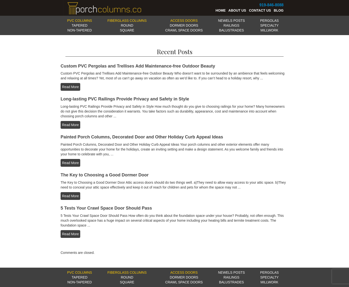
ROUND (127, 25)
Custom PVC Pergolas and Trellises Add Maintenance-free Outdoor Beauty (138, 66)
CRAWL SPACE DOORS (184, 30)
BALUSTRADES (231, 30)
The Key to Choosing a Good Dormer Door (105, 175)
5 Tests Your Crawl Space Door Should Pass (106, 208)
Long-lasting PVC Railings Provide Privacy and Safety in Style (125, 99)
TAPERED (79, 25)
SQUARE (127, 30)
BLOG (279, 10)
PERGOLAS (269, 21)
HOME (220, 10)
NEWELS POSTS (231, 21)
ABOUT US (237, 10)
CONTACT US (260, 10)
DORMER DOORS (184, 25)
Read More (70, 87)
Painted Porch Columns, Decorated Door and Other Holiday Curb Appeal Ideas (142, 137)
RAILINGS (231, 25)
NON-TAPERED (79, 30)
